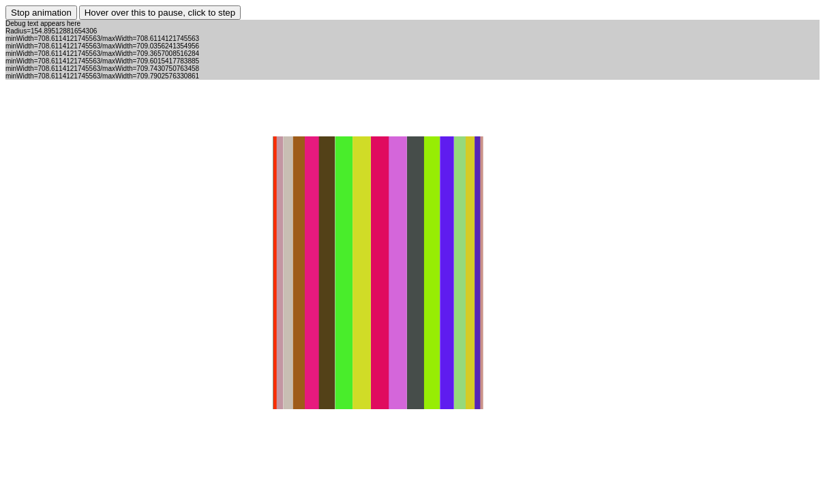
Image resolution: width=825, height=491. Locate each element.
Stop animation (41, 13)
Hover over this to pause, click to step (160, 13)
